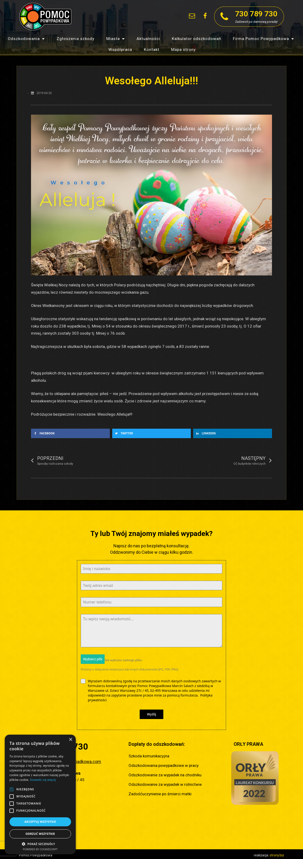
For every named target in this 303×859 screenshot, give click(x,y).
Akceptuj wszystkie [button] (40, 822)
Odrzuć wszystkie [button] (40, 834)
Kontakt (151, 49)
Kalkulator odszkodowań (196, 38)
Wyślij (151, 712)
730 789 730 (256, 13)
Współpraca (120, 49)
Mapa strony (183, 49)
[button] (179, 17)
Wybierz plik (92, 659)
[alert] (40, 794)
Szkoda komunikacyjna (149, 753)
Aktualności (148, 38)
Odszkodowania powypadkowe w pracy (164, 763)
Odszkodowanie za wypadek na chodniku (165, 772)
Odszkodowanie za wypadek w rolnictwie (165, 782)
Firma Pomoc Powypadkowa (263, 38)
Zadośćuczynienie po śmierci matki (160, 791)
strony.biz (277, 853)
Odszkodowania (26, 38)
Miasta (115, 38)
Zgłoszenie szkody (75, 38)
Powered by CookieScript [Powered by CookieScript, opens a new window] (40, 849)
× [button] (70, 740)
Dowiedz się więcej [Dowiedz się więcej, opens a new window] (43, 780)
